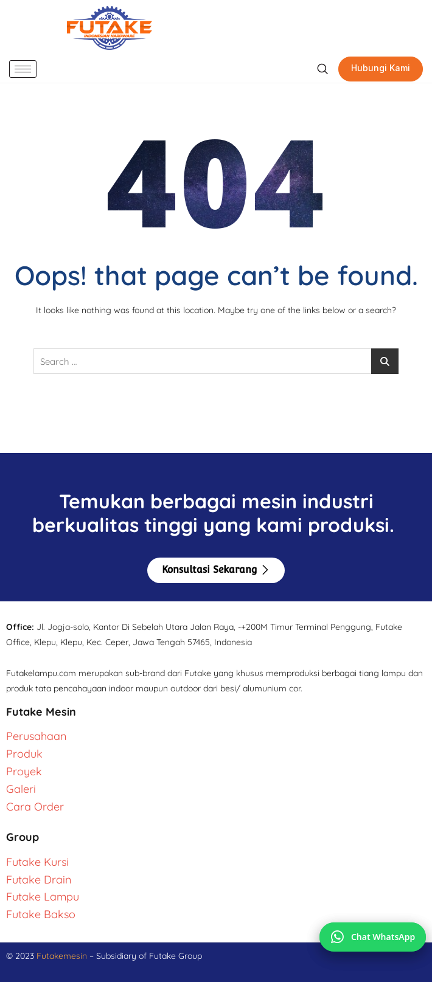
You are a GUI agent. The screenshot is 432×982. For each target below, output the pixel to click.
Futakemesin (63, 955)
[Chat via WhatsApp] (372, 937)
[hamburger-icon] (23, 69)
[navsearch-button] (322, 69)
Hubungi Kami (380, 68)
